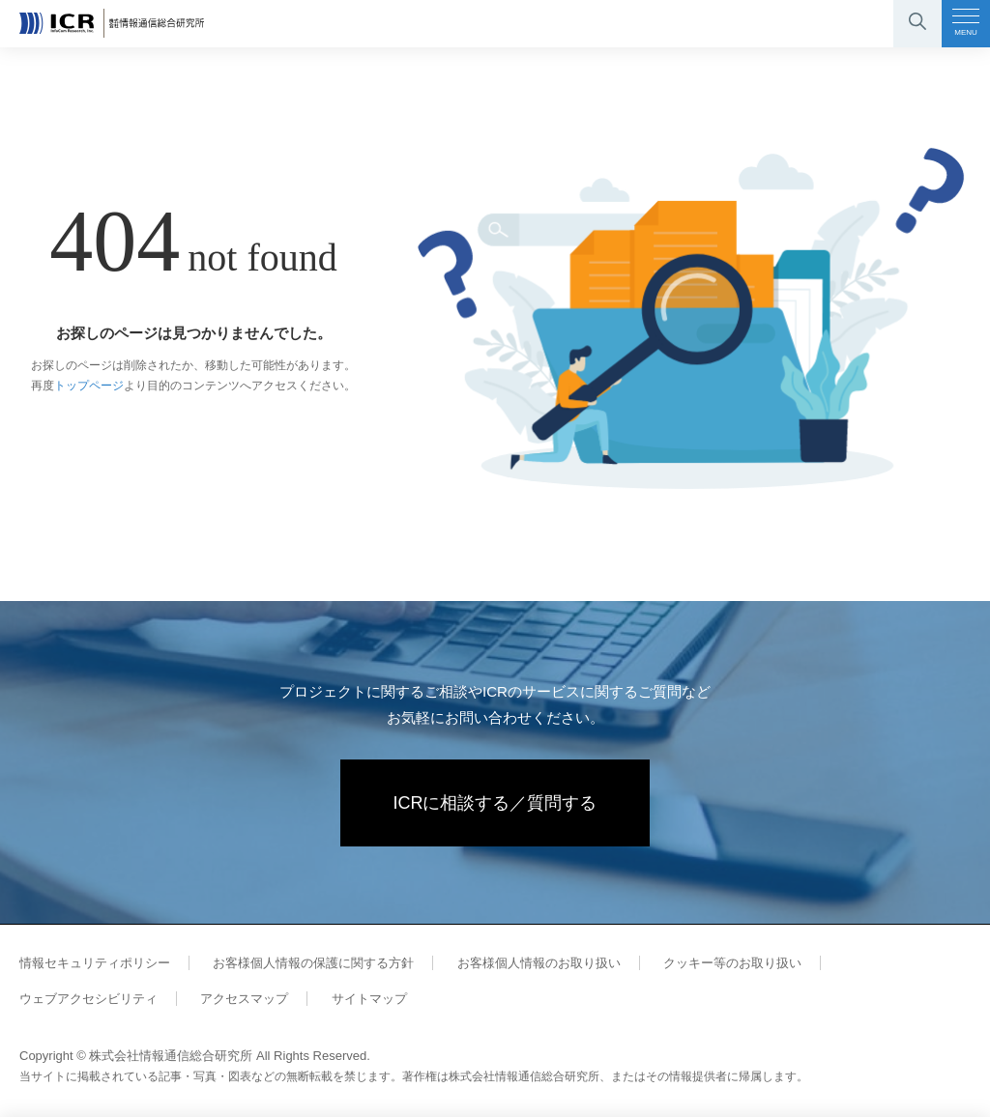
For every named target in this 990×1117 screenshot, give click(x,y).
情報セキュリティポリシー (94, 963)
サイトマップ (369, 998)
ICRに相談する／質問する (495, 803)
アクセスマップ (244, 998)
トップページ (89, 385)
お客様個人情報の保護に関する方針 (313, 963)
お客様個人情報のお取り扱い (539, 963)
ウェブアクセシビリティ (88, 998)
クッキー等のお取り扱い (732, 963)
